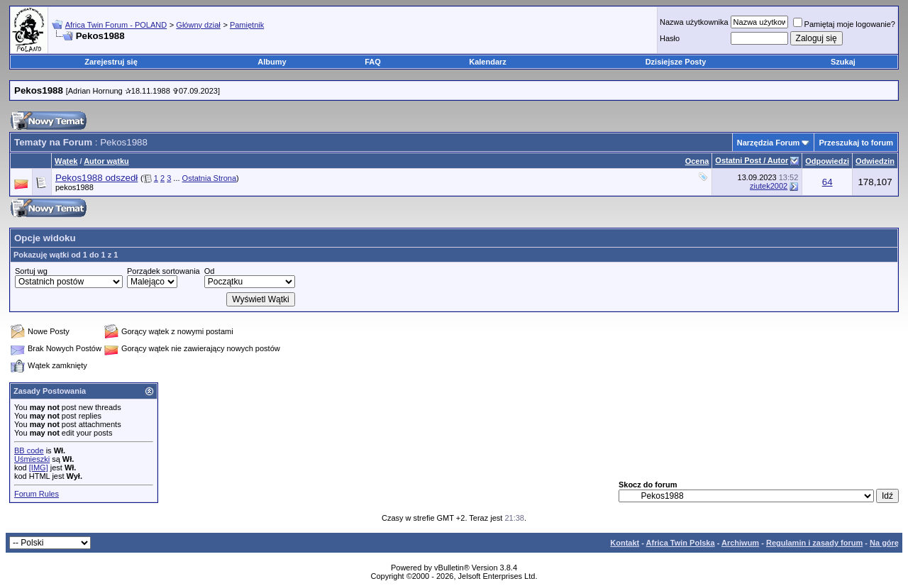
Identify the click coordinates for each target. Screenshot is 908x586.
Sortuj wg (31, 271)
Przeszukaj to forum (856, 142)
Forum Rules (36, 494)
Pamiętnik (247, 25)
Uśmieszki (32, 459)
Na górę (884, 542)
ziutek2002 (768, 186)
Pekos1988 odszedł (96, 177)
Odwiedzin (875, 161)
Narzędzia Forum (768, 142)
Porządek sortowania (163, 271)
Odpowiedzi (827, 161)
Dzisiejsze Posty (676, 61)
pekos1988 (74, 187)
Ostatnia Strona (209, 178)
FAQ (373, 61)
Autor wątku (106, 161)
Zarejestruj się (111, 61)
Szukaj (843, 61)
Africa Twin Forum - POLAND (116, 25)
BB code (29, 450)
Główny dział (198, 25)
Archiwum (740, 542)
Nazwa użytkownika (694, 22)
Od (209, 271)
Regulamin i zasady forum (814, 542)
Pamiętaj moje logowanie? (844, 24)
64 (827, 182)
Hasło (670, 38)
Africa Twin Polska (680, 542)
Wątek (66, 161)
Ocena (697, 161)
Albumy (272, 61)
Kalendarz (487, 61)
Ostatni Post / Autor (751, 160)
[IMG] (38, 467)
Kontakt (624, 542)
